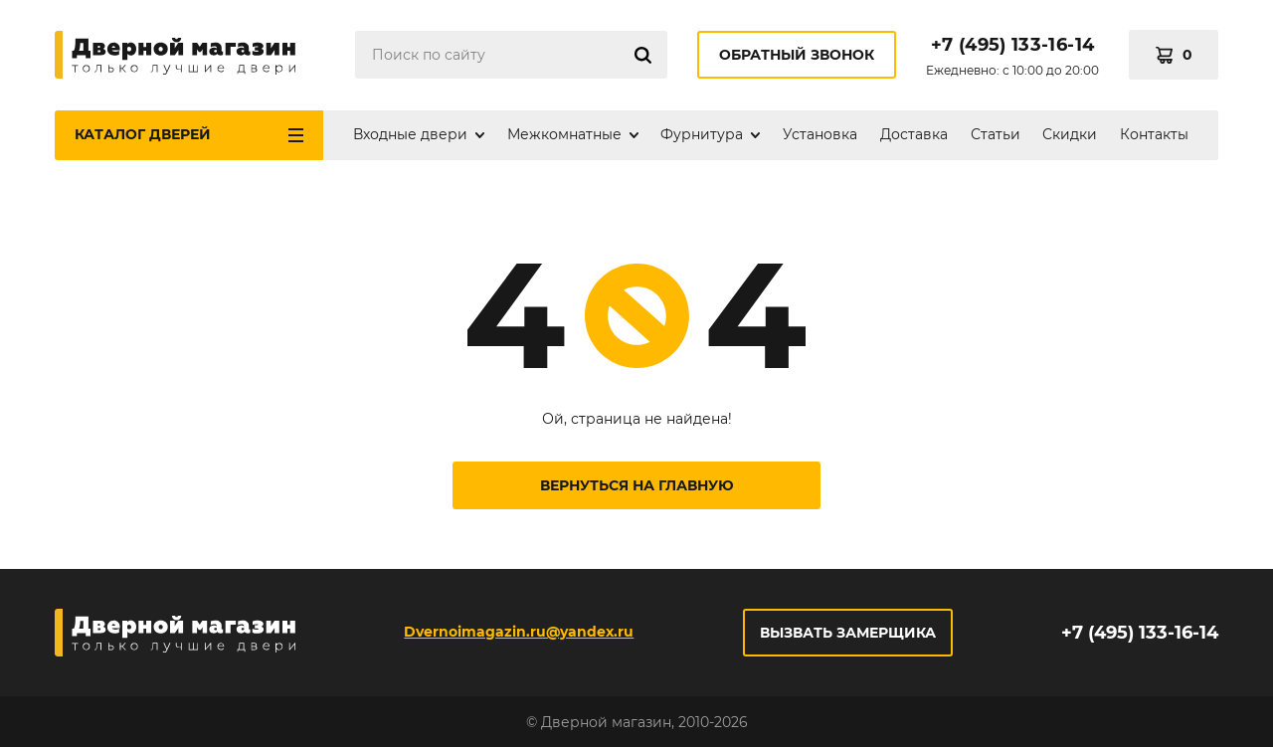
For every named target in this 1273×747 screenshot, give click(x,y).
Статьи (995, 134)
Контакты (1154, 134)
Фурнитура (701, 134)
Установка (820, 134)
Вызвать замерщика (848, 633)
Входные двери (410, 134)
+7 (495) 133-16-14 (1012, 45)
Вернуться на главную (637, 485)
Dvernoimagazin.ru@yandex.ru (519, 632)
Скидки (1069, 134)
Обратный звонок (796, 55)
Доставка (914, 134)
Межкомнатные (564, 134)
